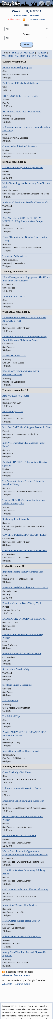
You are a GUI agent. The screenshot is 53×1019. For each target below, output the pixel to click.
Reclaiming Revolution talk (15, 519)
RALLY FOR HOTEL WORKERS (19, 835)
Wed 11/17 (7, 56)
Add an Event (14, 19)
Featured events (22, 975)
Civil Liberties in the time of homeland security (25, 889)
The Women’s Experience (14, 256)
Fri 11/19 (31, 56)
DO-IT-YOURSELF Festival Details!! (20, 96)
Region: (26, 34)
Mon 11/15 (29, 52)
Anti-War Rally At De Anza (15, 395)
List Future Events (37, 19)
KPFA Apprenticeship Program (17, 67)
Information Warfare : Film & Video (19, 905)
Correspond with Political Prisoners (19, 146)
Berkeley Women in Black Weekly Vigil (21, 603)
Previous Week (20, 15)
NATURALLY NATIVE (14, 355)
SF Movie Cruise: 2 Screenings (17, 685)
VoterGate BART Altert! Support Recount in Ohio (26, 427)
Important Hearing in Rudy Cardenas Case (22, 571)
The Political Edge (11, 716)
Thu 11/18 (20, 56)
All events (7, 975)
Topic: (26, 25)
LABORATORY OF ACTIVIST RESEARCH (24, 618)
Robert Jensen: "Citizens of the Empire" (21, 936)
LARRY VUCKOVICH (13, 296)
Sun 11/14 (17, 52)
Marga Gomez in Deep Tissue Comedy (21, 751)
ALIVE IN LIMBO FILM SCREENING (22, 111)
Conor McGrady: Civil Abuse (16, 772)
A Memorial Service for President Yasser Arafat (25, 202)
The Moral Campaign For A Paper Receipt (22, 167)
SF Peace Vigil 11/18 (12, 411)
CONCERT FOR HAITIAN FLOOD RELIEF (24, 534)
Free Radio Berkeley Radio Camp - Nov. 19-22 (25, 587)
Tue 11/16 (41, 52)
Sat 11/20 (43, 56)
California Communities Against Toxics (21, 788)
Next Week (34, 15)
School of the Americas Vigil (16, 669)
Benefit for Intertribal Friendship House (21, 653)
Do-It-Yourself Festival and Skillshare (20, 83)
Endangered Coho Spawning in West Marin (23, 801)
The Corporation (10, 700)
